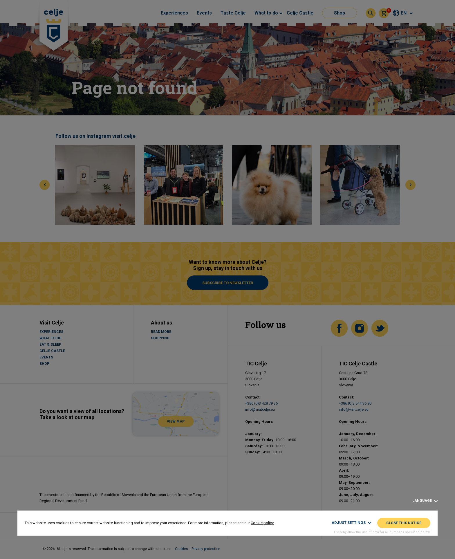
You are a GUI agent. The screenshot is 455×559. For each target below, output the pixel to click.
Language (425, 501)
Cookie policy (262, 523)
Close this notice (403, 523)
